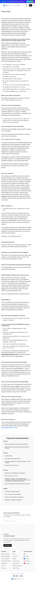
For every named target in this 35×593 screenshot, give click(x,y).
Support (14, 558)
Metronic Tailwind (5, 554)
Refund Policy (16, 568)
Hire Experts (7, 545)
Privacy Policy (16, 563)
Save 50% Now (30, 1)
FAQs (14, 554)
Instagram (27, 561)
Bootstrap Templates (6, 561)
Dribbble (27, 563)
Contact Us (15, 556)
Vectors (3, 565)
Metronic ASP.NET (5, 556)
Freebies (3, 568)
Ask (30, 5)
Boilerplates (4, 563)
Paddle (20, 573)
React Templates (5, 558)
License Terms (16, 561)
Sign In (27, 5)
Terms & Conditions (17, 565)
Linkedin (26, 558)
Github (26, 556)
